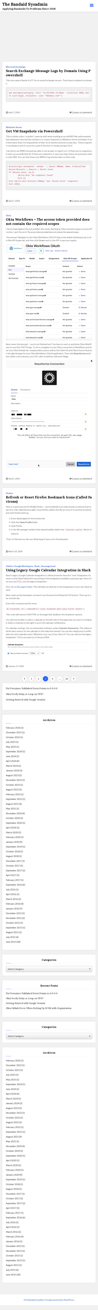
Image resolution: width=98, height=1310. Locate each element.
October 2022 (13, 789)
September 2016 (14, 889)
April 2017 (11, 880)
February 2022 (13, 799)
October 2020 (13, 823)
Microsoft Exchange (15, 67)
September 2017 (14, 875)
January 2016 (12, 913)
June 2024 (11, 761)
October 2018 (13, 856)
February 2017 (13, 884)
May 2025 (11, 751)
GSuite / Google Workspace (19, 566)
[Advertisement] (49, 36)
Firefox (9, 493)
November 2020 (14, 818)
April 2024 (11, 765)
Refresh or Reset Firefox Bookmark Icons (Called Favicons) (48, 499)
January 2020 (12, 846)
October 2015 (13, 927)
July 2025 (10, 746)
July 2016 (10, 894)
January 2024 (12, 775)
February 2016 (13, 908)
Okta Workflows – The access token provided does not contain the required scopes (49, 221)
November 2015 (14, 922)
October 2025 (13, 742)
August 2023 (12, 780)
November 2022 (14, 784)
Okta (8, 215)
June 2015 (11, 946)
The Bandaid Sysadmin (33, 1304)
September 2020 (14, 827)
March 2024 (12, 770)
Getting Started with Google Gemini (25, 704)
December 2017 (14, 865)
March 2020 (12, 837)
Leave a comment (82, 112)
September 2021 (14, 804)
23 (66, 683)
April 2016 (11, 899)
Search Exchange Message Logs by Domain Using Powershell (48, 73)
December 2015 (14, 918)
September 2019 (14, 851)
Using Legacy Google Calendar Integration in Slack (49, 572)
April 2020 (11, 832)
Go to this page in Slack (21, 591)
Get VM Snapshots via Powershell (35, 131)
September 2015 (14, 932)
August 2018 (12, 861)
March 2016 (12, 903)
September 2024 (14, 756)
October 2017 (13, 870)
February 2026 (13, 732)
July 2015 (10, 941)
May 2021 (11, 813)
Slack (37, 566)
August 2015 (12, 937)
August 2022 (12, 794)
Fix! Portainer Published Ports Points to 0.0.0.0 (31, 693)
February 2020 (13, 842)
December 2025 (14, 737)
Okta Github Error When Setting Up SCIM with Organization (38, 1012)
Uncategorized (48, 566)
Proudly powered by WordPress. (60, 1304)
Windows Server (14, 127)
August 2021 (12, 808)
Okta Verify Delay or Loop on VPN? (24, 698)
